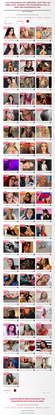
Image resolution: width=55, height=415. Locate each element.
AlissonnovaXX (23, 273)
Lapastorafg (22, 356)
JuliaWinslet (6, 240)
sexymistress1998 (40, 75)
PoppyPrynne (23, 92)
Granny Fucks (19, 17)
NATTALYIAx (6, 372)
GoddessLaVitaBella (40, 59)
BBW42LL (22, 323)
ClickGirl (22, 174)
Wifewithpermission (7, 59)
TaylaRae (22, 59)
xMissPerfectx (39, 356)
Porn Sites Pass (13, 17)
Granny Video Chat (39, 17)
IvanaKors (38, 92)
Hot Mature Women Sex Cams (29, 17)
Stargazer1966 (23, 141)
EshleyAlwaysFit (23, 75)
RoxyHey (5, 75)
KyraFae (5, 92)
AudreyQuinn (6, 224)
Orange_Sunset (6, 306)
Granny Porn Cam (47, 17)
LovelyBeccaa (23, 191)
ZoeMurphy (22, 240)
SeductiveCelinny (40, 141)
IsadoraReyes (39, 339)
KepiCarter (22, 306)
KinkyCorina (6, 158)
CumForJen (6, 42)
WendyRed (5, 257)
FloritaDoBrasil (39, 257)
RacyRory (5, 290)
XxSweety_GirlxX (40, 240)
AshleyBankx (6, 108)
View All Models (20, 21)
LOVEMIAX (38, 273)
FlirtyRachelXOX (40, 26)
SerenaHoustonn (7, 323)
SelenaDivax (6, 125)
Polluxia (38, 290)
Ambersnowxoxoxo (40, 42)
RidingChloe (22, 26)
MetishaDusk (6, 356)
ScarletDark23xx (39, 306)
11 (17, 23)
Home (5, 21)
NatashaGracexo (23, 125)
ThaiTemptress (39, 174)
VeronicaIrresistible (40, 158)
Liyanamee (5, 141)
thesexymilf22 (39, 191)
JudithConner (23, 290)
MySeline (22, 158)
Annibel (5, 191)
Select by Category (8, 23)
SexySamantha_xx (7, 207)
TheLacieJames (6, 26)
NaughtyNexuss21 (7, 339)
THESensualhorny (40, 125)
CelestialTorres (23, 42)
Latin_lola (5, 273)
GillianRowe (22, 224)
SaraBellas (22, 257)
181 (22, 23)
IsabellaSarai (6, 174)
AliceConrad (39, 207)
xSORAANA (38, 323)
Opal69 (21, 207)
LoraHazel (22, 339)
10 (47, 21)
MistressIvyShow (40, 108)
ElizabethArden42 (40, 224)
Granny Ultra (7, 17)
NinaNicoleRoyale (24, 108)
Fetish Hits (32, 413)
